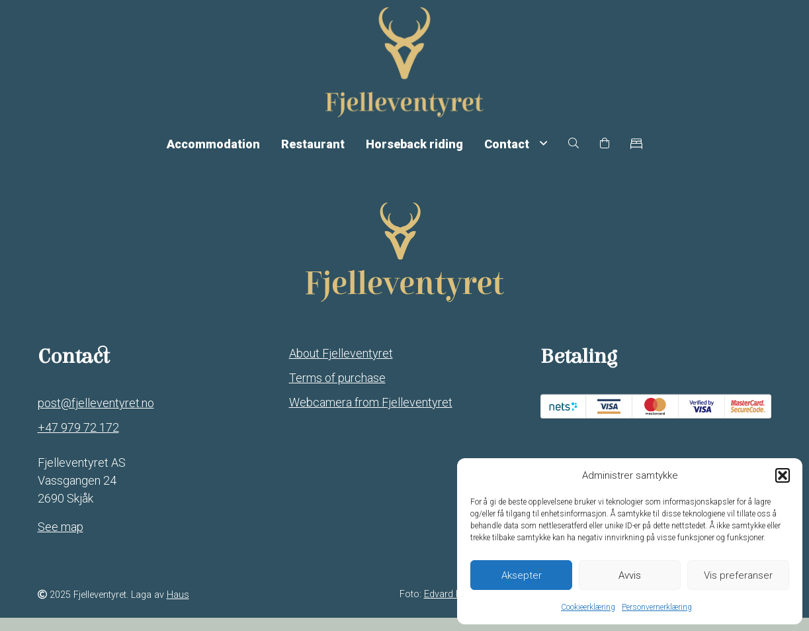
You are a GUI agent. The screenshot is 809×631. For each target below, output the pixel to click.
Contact (515, 154)
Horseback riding (414, 154)
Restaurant (313, 154)
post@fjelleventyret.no (96, 416)
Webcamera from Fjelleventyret (370, 415)
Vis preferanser (738, 575)
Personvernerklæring (657, 607)
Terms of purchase (337, 391)
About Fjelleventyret (341, 366)
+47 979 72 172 (78, 441)
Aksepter (521, 575)
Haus (178, 609)
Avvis (629, 575)
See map (60, 540)
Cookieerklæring (588, 607)
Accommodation (213, 154)
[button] (782, 475)
